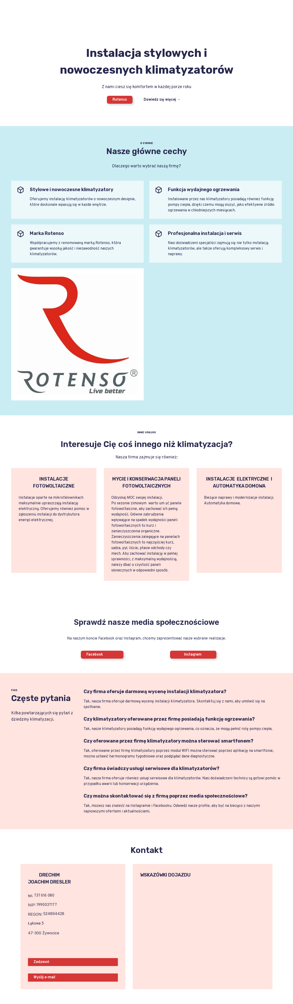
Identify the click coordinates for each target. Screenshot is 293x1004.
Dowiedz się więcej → (162, 99)
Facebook (94, 654)
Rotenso (119, 99)
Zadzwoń (41, 962)
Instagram (188, 654)
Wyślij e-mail (44, 977)
